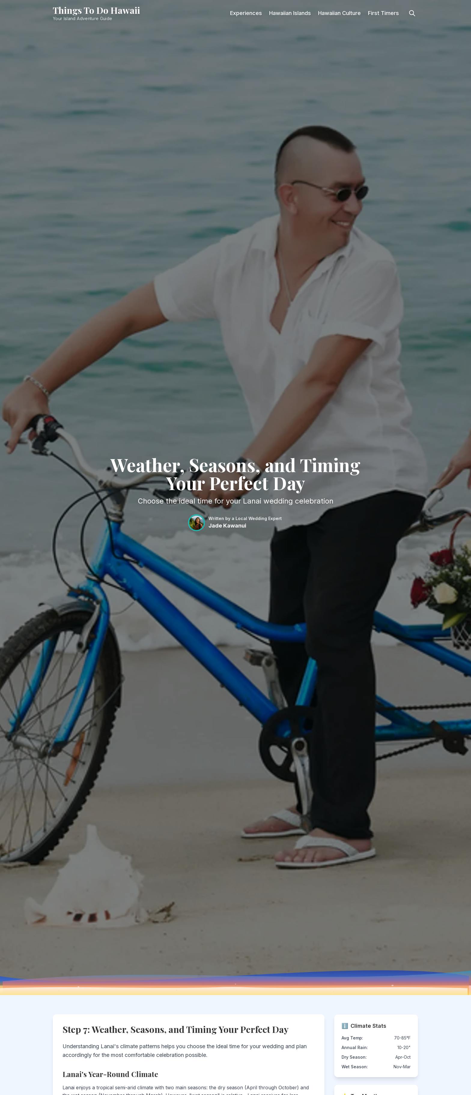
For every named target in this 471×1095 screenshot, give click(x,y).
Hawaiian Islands (290, 13)
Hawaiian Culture (339, 13)
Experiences (246, 13)
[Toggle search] (412, 13)
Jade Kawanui (227, 525)
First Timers (383, 13)
